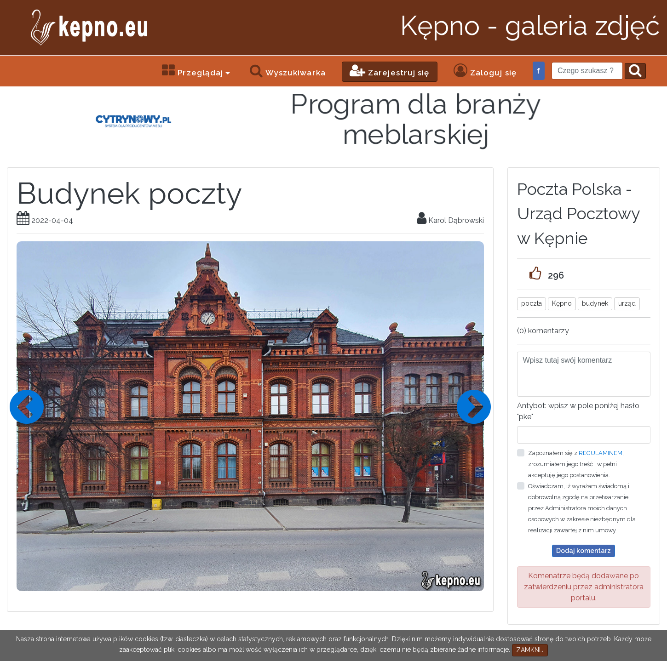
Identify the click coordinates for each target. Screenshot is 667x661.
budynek (595, 303)
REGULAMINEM (600, 453)
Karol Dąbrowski (450, 220)
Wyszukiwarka (287, 70)
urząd (627, 303)
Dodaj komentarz (583, 550)
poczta (531, 303)
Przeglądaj (192, 70)
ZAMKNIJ (530, 650)
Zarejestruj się (390, 70)
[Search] (587, 71)
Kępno (562, 303)
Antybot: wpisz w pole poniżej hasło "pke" (578, 411)
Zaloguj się (485, 70)
